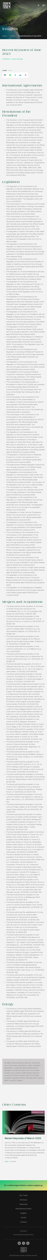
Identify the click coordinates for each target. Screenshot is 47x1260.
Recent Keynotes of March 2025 (23, 1138)
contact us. (38, 1185)
